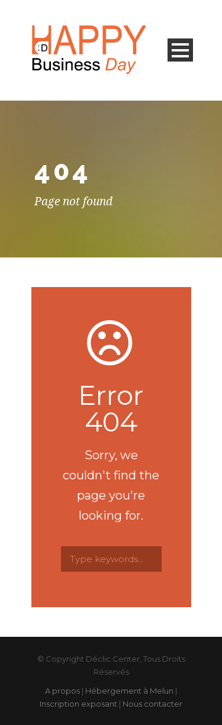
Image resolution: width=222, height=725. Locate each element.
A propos (62, 690)
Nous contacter (152, 703)
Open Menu (180, 50)
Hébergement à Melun (129, 690)
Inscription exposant (78, 703)
